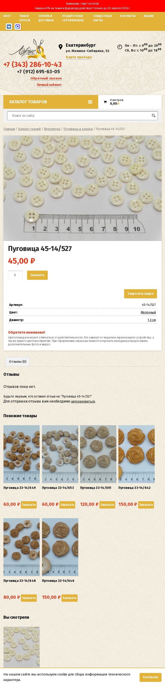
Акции (149, 16)
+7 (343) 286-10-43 (32, 68)
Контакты (128, 16)
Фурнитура (52, 134)
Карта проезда (80, 59)
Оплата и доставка (46, 18)
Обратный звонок (46, 81)
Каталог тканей (29, 134)
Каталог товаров (50, 106)
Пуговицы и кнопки (78, 134)
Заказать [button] (11, 497)
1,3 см (152, 325)
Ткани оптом (24, 18)
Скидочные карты (102, 18)
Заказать (37, 280)
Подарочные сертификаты (73, 18)
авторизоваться (83, 406)
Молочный (148, 317)
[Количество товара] (15, 280)
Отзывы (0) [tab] (17, 366)
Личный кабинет (49, 88)
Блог (7, 16)
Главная (9, 134)
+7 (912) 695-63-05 (38, 75)
